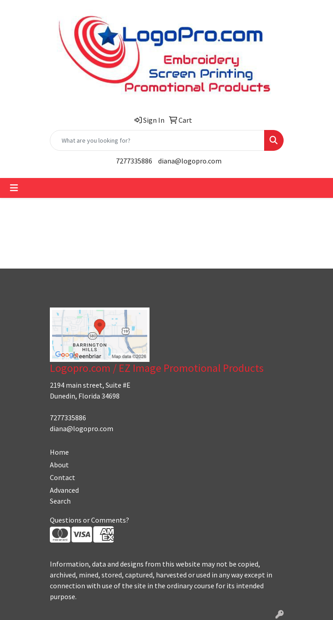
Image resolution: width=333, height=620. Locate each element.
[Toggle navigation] (14, 188)
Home (59, 452)
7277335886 (134, 160)
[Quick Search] (157, 140)
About (59, 464)
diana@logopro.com (190, 160)
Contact (62, 477)
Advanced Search (64, 495)
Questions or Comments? (89, 519)
